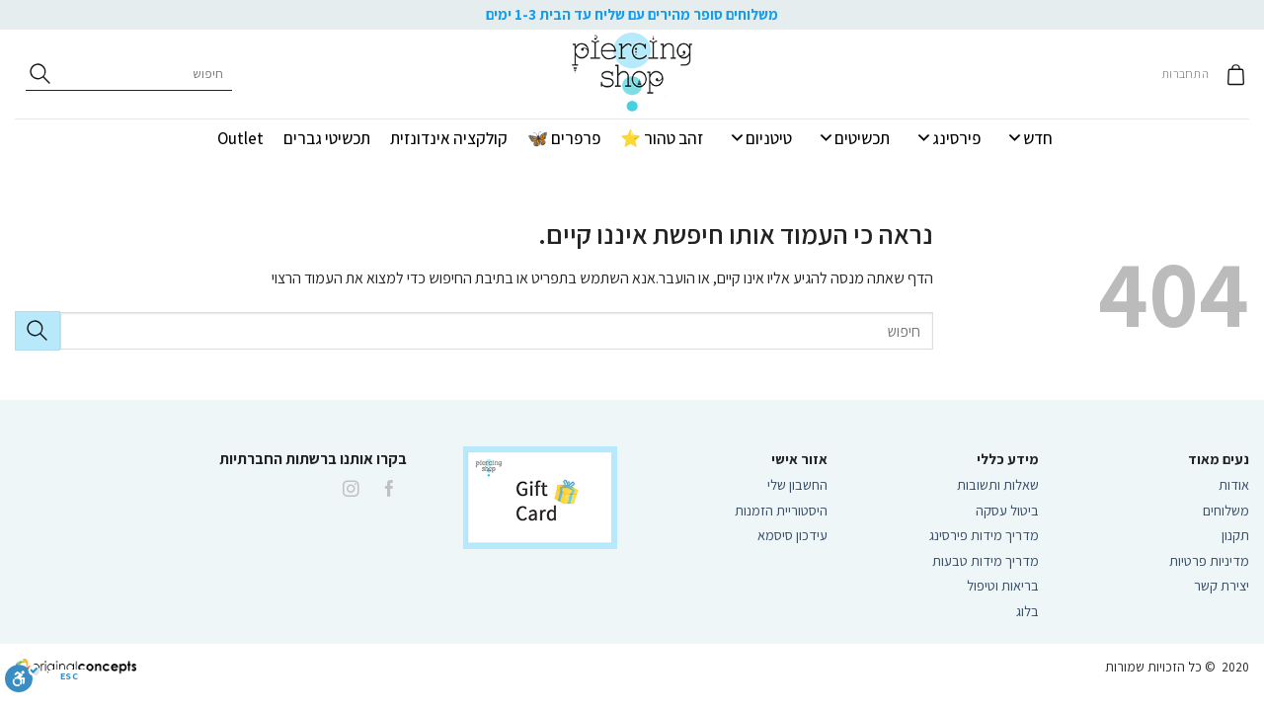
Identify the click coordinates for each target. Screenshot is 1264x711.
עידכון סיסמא (792, 534)
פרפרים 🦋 (563, 138)
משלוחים (1226, 510)
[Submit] (37, 330)
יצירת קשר (1220, 585)
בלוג (1027, 610)
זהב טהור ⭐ (661, 138)
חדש (1029, 138)
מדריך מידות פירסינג (984, 534)
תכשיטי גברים (326, 138)
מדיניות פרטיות (1209, 560)
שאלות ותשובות (998, 484)
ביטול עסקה (1007, 510)
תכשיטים (854, 138)
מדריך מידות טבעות (985, 560)
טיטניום (760, 138)
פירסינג (948, 138)
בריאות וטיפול (1003, 585)
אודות (1234, 484)
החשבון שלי (797, 484)
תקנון (1235, 534)
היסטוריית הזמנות (781, 510)
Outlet (240, 138)
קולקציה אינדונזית (449, 138)
